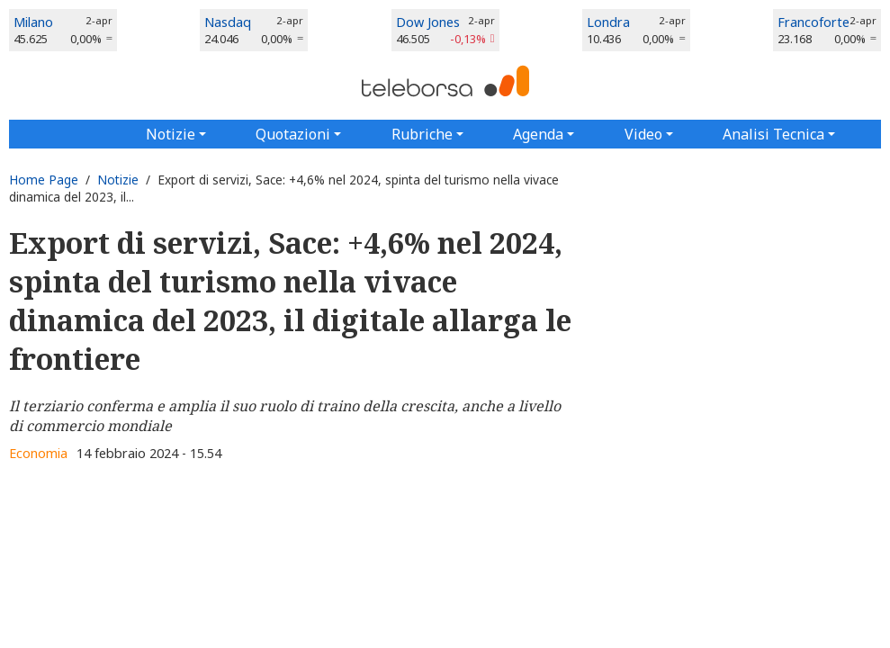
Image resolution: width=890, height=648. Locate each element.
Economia (38, 453)
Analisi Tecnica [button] (773, 134)
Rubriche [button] (422, 134)
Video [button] (643, 134)
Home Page (43, 179)
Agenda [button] (538, 134)
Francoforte (814, 22)
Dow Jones (428, 22)
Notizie (118, 179)
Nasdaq (227, 22)
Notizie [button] (170, 134)
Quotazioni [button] (293, 134)
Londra (608, 22)
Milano (33, 22)
